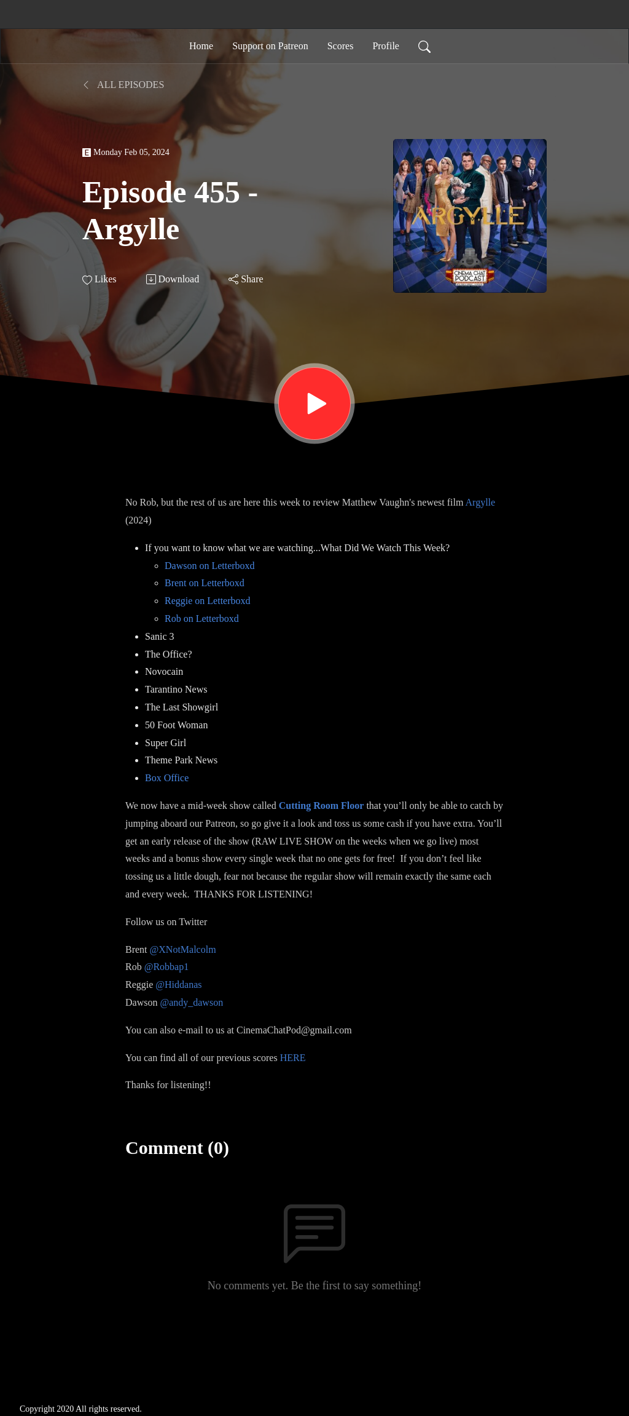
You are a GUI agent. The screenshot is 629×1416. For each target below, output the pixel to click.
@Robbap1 (166, 966)
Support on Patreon (270, 46)
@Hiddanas (178, 984)
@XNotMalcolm (183, 949)
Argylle (481, 502)
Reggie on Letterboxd (208, 600)
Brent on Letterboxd (204, 583)
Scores (340, 46)
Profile (385, 46)
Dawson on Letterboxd (210, 565)
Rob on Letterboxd (202, 618)
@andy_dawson (191, 1002)
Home (201, 46)
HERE (293, 1057)
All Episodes (123, 84)
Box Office (167, 778)
